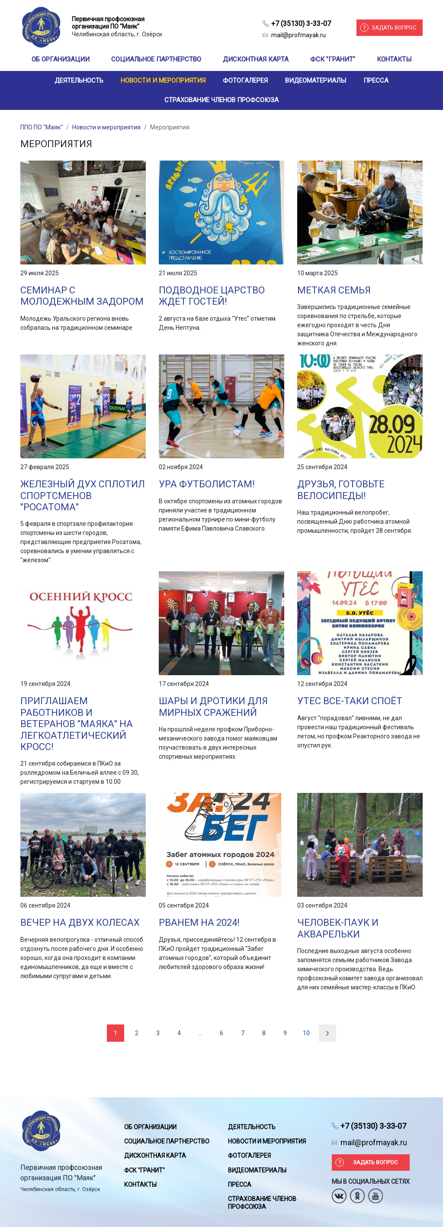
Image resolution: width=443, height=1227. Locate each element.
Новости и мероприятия (163, 80)
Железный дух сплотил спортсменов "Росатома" (82, 495)
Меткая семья (334, 290)
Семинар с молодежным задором (82, 296)
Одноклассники (357, 1193)
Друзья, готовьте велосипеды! (341, 490)
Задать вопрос (394, 27)
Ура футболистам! (207, 484)
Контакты (394, 59)
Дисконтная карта (256, 59)
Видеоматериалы (315, 80)
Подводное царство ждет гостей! (212, 296)
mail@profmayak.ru (298, 35)
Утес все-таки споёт (349, 701)
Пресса (375, 80)
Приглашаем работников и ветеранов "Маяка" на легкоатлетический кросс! (76, 724)
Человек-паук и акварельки (338, 928)
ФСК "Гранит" (332, 59)
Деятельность (79, 80)
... (200, 1033)
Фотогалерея (245, 80)
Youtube (375, 1193)
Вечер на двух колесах (80, 922)
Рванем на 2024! (199, 922)
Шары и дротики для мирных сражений (213, 707)
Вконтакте (339, 1193)
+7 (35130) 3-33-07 (301, 23)
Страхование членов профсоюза (221, 100)
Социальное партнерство (156, 59)
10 (306, 1033)
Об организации (61, 59)
